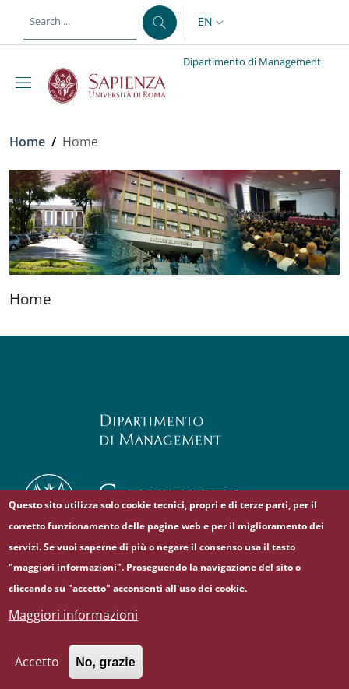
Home (27, 141)
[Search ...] (160, 22)
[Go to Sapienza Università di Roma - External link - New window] (115, 85)
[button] (212, 22)
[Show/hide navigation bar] (26, 82)
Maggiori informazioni (73, 628)
